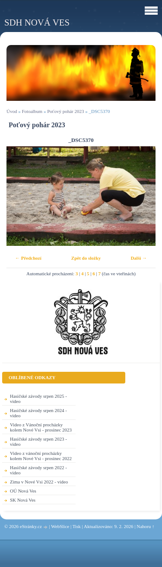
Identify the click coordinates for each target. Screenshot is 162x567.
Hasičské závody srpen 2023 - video (38, 441)
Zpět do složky (86, 258)
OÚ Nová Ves (23, 490)
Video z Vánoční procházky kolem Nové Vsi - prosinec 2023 (41, 427)
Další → (138, 258)
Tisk (77, 526)
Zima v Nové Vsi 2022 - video (39, 481)
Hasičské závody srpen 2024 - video (38, 413)
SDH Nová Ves (37, 22)
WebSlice (60, 526)
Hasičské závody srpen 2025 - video (38, 398)
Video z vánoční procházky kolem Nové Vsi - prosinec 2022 (41, 456)
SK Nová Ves (22, 500)
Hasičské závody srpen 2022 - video (38, 470)
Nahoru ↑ (145, 526)
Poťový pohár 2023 (65, 111)
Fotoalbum (32, 111)
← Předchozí (28, 258)
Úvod (11, 111)
